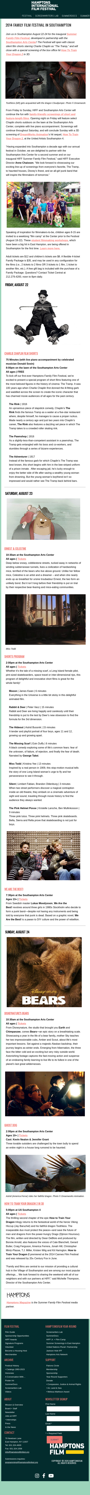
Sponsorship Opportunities (17, 1336)
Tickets (22, 559)
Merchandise (11, 1354)
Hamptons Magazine (19, 1302)
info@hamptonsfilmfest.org (17, 1452)
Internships (11, 1420)
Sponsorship (51, 1373)
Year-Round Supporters (56, 1377)
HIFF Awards (11, 1339)
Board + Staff (11, 1408)
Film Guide (10, 1332)
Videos (8, 1392)
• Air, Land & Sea (54, 1388)
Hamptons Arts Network (57, 1354)
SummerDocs (11, 1384)
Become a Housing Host (16, 1351)
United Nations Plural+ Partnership (61, 1347)
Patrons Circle (52, 1365)
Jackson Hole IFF (54, 1351)
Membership (51, 1369)
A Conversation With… (15, 1377)
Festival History (12, 1365)
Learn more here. (50, 248)
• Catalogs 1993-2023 (15, 1369)
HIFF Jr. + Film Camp (56, 1339)
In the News (10, 1427)
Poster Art (9, 1380)
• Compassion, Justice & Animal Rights (63, 1384)
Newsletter (10, 1412)
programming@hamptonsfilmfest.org (21, 1462)
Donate (49, 1380)
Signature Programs (14, 1343)
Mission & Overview (14, 1405)
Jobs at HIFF (11, 1416)
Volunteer (9, 1347)
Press (7, 1423)
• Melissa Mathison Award (57, 1392)
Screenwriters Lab (13, 1388)
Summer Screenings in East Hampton (63, 1343)
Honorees (9, 1373)
